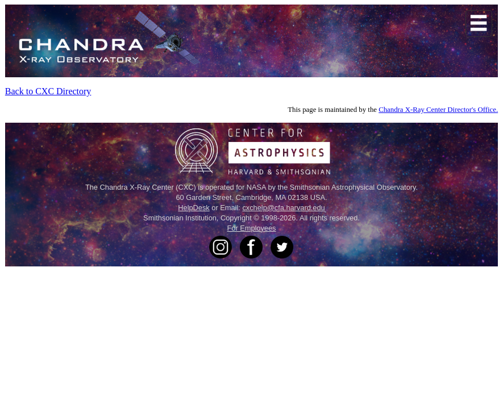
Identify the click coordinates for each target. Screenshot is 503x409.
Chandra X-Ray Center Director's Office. (438, 110)
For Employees (251, 228)
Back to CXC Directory (48, 91)
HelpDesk (193, 207)
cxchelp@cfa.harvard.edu (283, 207)
